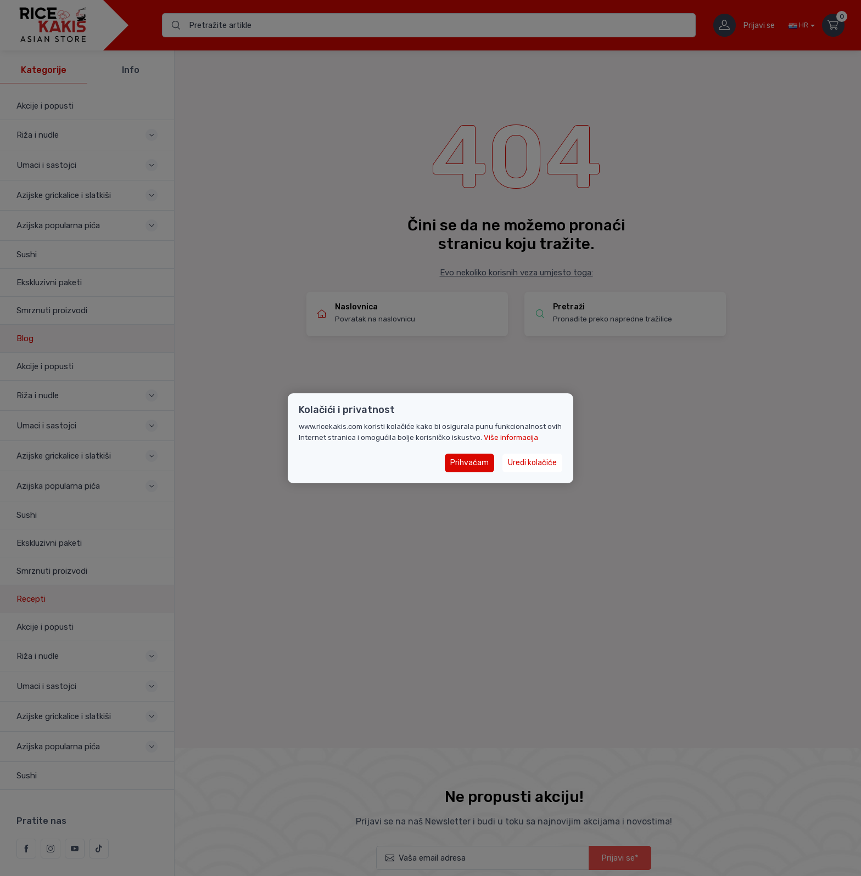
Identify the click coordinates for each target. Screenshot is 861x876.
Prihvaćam (469, 462)
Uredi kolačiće (532, 462)
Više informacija (511, 437)
